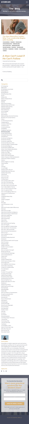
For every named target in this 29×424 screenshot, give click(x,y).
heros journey (4, 177)
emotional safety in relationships (9, 144)
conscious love (5, 125)
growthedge (4, 168)
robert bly (4, 291)
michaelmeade (4, 243)
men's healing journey (6, 234)
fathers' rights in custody (7, 161)
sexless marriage (5, 303)
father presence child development (10, 157)
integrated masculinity (16, 45)
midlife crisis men (5, 245)
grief (2, 165)
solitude (3, 311)
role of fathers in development (9, 292)
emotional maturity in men (7, 43)
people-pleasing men (6, 259)
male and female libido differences (10, 207)
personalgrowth (5, 262)
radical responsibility (6, 275)
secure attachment (6, 298)
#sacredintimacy (5, 109)
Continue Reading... (7, 71)
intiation (3, 198)
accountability (4, 111)
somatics (3, 313)
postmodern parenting (7, 265)
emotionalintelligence (6, 146)
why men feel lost (6, 328)
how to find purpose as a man (8, 188)
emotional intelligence (6, 138)
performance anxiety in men (8, 261)
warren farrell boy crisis (7, 327)
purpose (3, 270)
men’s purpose (4, 242)
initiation (3, 194)
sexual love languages (7, 305)
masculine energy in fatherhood (9, 213)
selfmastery (4, 300)
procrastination (5, 269)
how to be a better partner (8, 187)
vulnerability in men (6, 325)
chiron (2, 119)
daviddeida (4, 128)
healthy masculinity (16, 43)
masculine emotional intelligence (9, 212)
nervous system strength (7, 250)
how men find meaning (7, 182)
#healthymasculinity (6, 94)
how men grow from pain (7, 183)
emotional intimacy (6, 139)
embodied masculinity (6, 135)
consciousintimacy (5, 127)
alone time (4, 112)
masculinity (4, 220)
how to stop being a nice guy (8, 191)
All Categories (4, 86)
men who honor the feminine (8, 228)
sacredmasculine (20, 47)
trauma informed (5, 322)
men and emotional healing (8, 223)
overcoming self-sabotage (7, 253)
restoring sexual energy (7, 286)
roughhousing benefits (7, 294)
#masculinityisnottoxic (6, 98)
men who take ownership (7, 229)
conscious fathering (6, 124)
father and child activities (7, 155)
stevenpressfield (5, 316)
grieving (3, 166)
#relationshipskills (5, 108)
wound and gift (5, 330)
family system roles (6, 153)
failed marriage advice (6, 150)
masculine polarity (5, 216)
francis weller (4, 163)
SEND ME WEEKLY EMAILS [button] (14, 403)
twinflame (5, 50)
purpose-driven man (6, 273)
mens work (4, 235)
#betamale (4, 87)
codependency (5, 122)
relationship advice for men (8, 281)
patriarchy (3, 257)
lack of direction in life (7, 204)
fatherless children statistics (8, 158)
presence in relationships (7, 267)
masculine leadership (6, 47)
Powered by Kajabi (14, 420)
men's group (4, 232)
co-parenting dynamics (7, 120)
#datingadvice (4, 90)
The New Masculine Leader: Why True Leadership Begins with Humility (14, 38)
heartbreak (4, 174)
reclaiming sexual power (7, 278)
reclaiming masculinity (6, 276)
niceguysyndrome (5, 251)
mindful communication (7, 246)
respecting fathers (6, 284)
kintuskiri (3, 202)
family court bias (5, 152)
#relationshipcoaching (6, 106)
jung (2, 201)
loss (2, 205)
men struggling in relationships (9, 226)
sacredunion (4, 297)
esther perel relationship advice (9, 149)
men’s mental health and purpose (9, 240)
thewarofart (4, 319)
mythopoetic (4, 248)
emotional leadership (6, 141)
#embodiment (4, 92)
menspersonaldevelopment (8, 237)
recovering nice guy (6, 280)
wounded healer (5, 332)
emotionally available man (7, 147)
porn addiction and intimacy (8, 264)
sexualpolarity (4, 308)
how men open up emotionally (9, 185)
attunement (4, 114)
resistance (3, 283)
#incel (2, 95)
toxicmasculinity (5, 321)
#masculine (4, 97)
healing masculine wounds (8, 171)
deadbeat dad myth (6, 130)
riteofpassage (4, 287)
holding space (4, 179)
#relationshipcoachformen (7, 105)
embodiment (4, 136)
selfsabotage (4, 302)
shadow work (4, 309)
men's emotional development (8, 231)
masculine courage (6, 210)
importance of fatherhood (8, 193)
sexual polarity (5, 306)
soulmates (3, 314)
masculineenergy (5, 218)
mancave (3, 209)
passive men (14, 47)
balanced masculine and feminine (9, 116)
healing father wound (6, 169)
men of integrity (5, 224)
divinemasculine (5, 131)
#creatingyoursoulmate (7, 89)
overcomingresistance (6, 254)
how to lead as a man (7, 45)
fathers (3, 160)
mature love (4, 221)
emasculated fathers (6, 133)
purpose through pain (6, 272)
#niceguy (3, 100)
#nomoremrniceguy (6, 103)
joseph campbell (5, 199)
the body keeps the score (7, 317)
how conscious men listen (7, 180)
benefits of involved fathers (8, 117)
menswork (3, 239)
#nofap (3, 101)
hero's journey (5, 176)
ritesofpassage (4, 289)
